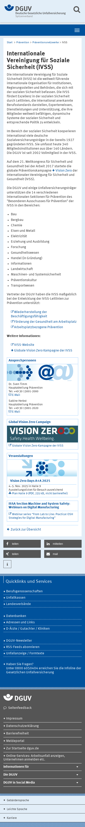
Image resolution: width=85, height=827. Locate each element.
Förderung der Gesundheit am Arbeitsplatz (45, 322)
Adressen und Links (20, 622)
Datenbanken (16, 616)
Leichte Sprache (16, 809)
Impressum (14, 718)
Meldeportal (15, 741)
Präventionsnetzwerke (45, 42)
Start (9, 42)
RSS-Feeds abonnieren (22, 647)
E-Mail (16, 395)
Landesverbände (18, 604)
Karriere (11, 818)
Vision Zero (64, 170)
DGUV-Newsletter (19, 641)
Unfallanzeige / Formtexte (25, 653)
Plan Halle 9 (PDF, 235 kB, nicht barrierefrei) (40, 493)
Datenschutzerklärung (22, 726)
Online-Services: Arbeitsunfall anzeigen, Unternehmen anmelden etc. (34, 757)
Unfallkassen (15, 598)
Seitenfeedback (20, 708)
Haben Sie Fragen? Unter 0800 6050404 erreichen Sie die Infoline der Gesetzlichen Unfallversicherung (43, 668)
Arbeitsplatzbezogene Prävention (38, 327)
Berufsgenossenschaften (24, 591)
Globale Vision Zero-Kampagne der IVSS (37, 445)
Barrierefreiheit (17, 733)
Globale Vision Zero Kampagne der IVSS (43, 350)
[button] (22, 544)
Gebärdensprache (17, 800)
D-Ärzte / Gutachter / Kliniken (28, 629)
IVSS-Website (24, 345)
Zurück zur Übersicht (26, 529)
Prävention (22, 42)
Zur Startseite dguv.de (22, 748)
